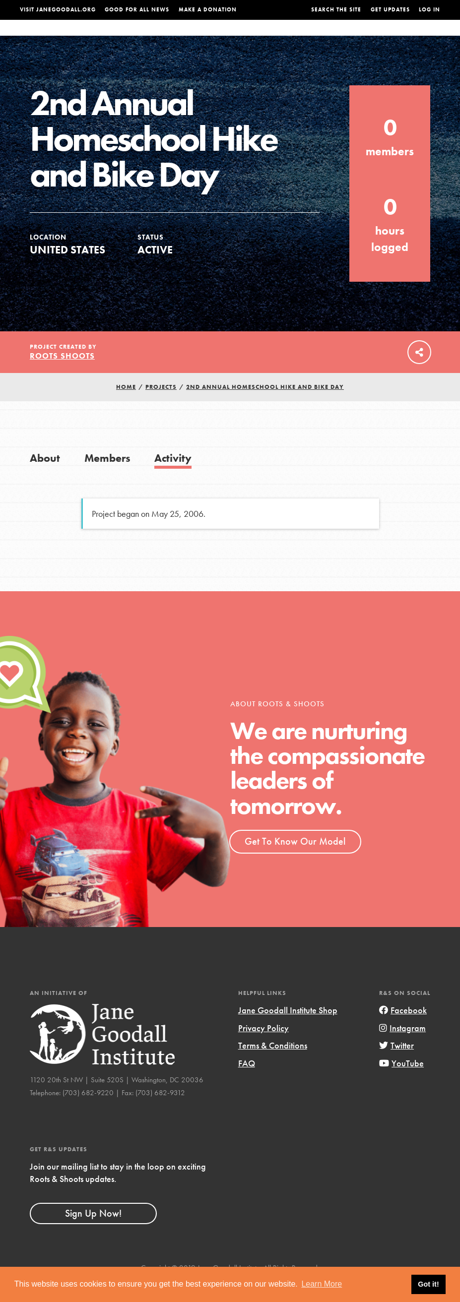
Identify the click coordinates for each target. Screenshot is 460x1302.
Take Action (420, 37)
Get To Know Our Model (295, 861)
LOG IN (429, 9)
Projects (341, 37)
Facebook (403, 1030)
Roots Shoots (62, 376)
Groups (378, 37)
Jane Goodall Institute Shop (287, 1030)
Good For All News (137, 9)
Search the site (336, 9)
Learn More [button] (321, 1284)
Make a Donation (208, 9)
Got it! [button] (428, 1284)
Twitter (396, 1065)
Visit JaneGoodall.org (58, 9)
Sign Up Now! (93, 1233)
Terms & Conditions (272, 1065)
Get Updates (390, 9)
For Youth (186, 37)
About (148, 37)
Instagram (402, 1048)
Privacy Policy (263, 1048)
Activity (173, 478)
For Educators (240, 37)
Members (107, 478)
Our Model (297, 37)
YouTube (401, 1083)
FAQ (246, 1083)
